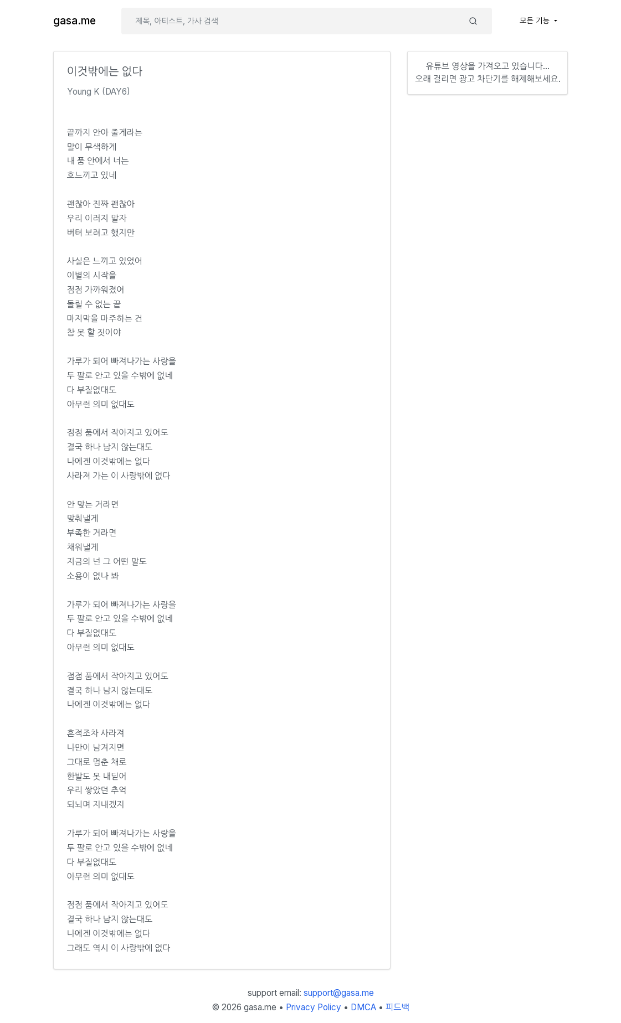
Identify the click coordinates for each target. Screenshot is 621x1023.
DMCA (363, 1007)
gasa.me (74, 20)
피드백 (397, 1007)
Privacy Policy (313, 1007)
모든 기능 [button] (536, 20)
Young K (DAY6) (98, 91)
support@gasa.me (339, 993)
